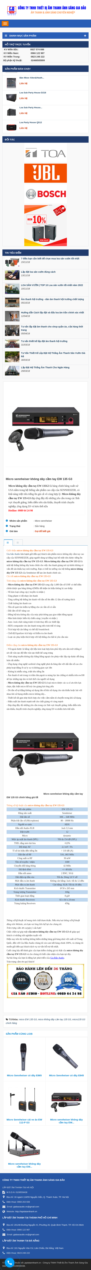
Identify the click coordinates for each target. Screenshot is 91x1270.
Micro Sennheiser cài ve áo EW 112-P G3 (24, 1121)
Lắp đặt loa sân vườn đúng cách (38, 272)
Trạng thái (14, 526)
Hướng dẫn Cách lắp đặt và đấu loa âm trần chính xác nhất (52, 312)
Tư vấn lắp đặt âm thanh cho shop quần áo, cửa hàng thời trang (52, 328)
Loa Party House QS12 (30, 130)
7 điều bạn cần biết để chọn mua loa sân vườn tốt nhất (50, 258)
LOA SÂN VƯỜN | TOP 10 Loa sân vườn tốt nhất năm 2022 (52, 285)
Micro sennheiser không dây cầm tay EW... (66, 1121)
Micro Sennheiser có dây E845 (66, 1075)
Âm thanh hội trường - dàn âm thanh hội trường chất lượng (52, 299)
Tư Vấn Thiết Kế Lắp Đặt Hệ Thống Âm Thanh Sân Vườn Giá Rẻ (53, 355)
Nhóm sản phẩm (18, 521)
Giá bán (13, 531)
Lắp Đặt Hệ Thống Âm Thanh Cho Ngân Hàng (45, 367)
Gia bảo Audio (14, 554)
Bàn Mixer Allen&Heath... (31, 85)
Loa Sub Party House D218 (32, 100)
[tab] (8, 542)
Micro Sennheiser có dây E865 (24, 1075)
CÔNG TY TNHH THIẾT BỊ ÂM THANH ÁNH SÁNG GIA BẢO (33, 1180)
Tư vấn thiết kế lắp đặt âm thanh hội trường (44, 341)
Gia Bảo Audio (57, 958)
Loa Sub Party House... (30, 115)
